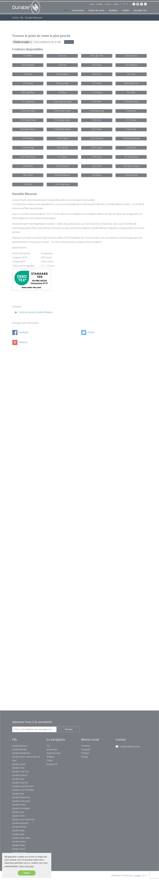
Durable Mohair (19, 827)
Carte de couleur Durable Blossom (35, 665)
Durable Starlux (19, 841)
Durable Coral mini (20, 771)
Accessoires (78, 10)
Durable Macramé (20, 823)
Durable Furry (18, 812)
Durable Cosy (18, 779)
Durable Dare (18, 793)
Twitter (88, 685)
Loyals (138, 875)
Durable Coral (18, 768)
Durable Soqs (18, 834)
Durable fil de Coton (21, 801)
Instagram (85, 749)
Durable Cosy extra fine (22, 786)
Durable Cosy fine (20, 782)
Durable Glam (18, 816)
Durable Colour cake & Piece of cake (26, 759)
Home (92, 4)
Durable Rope (18, 830)
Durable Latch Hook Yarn (23, 819)
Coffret (116, 4)
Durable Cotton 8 (19, 775)
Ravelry (84, 757)
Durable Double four (21, 797)
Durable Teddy (18, 845)
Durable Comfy (19, 764)
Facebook (20, 685)
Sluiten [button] (27, 873)
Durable (99, 4)
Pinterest (20, 695)
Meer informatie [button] (26, 866)
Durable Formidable (21, 808)
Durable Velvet (18, 849)
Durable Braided (19, 749)
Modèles (113, 10)
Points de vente (96, 10)
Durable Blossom (20, 746)
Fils (65, 10)
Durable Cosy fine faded (23, 790)
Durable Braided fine (21, 753)
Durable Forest (18, 804)
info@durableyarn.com (130, 746)
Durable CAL (140, 10)
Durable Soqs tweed (21, 838)
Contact (108, 4)
